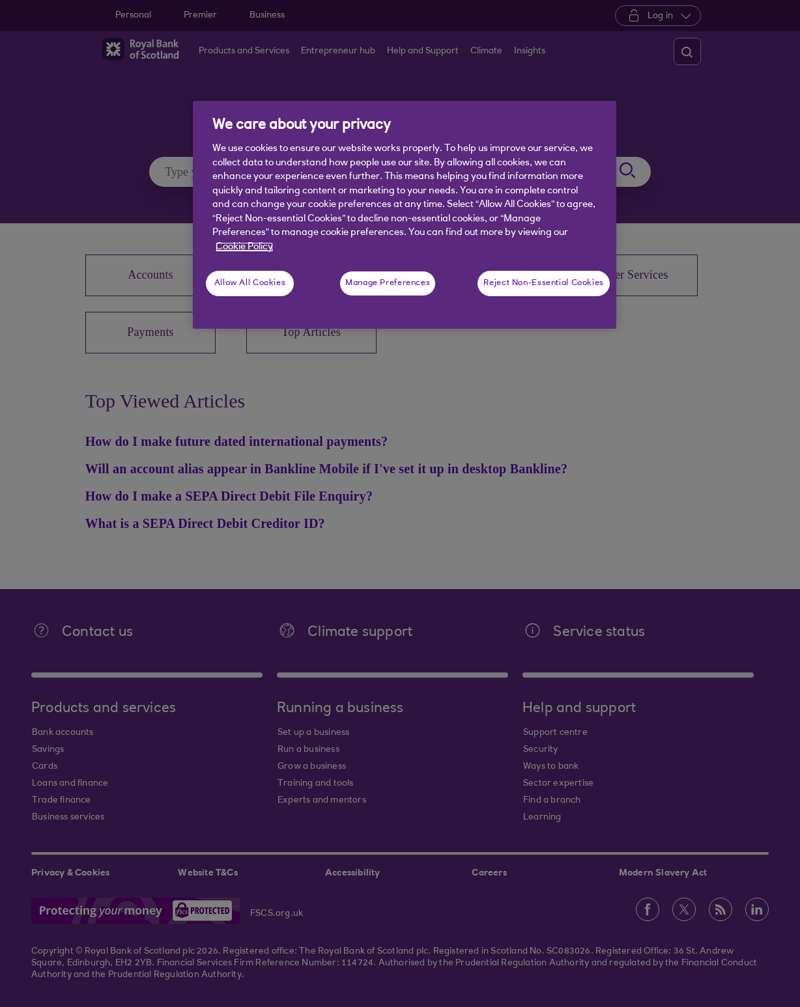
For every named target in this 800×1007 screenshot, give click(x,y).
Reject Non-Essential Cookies (543, 283)
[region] (404, 215)
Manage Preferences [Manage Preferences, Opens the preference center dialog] (387, 283)
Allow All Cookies (250, 283)
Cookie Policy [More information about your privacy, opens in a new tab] (244, 247)
